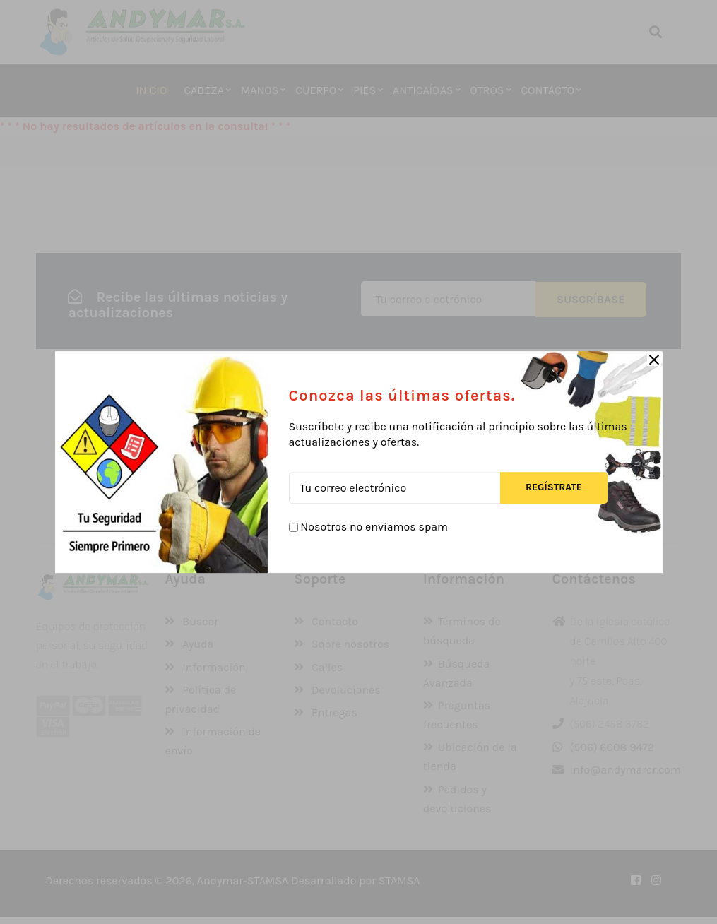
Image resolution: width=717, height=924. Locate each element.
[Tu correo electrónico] (394, 488)
